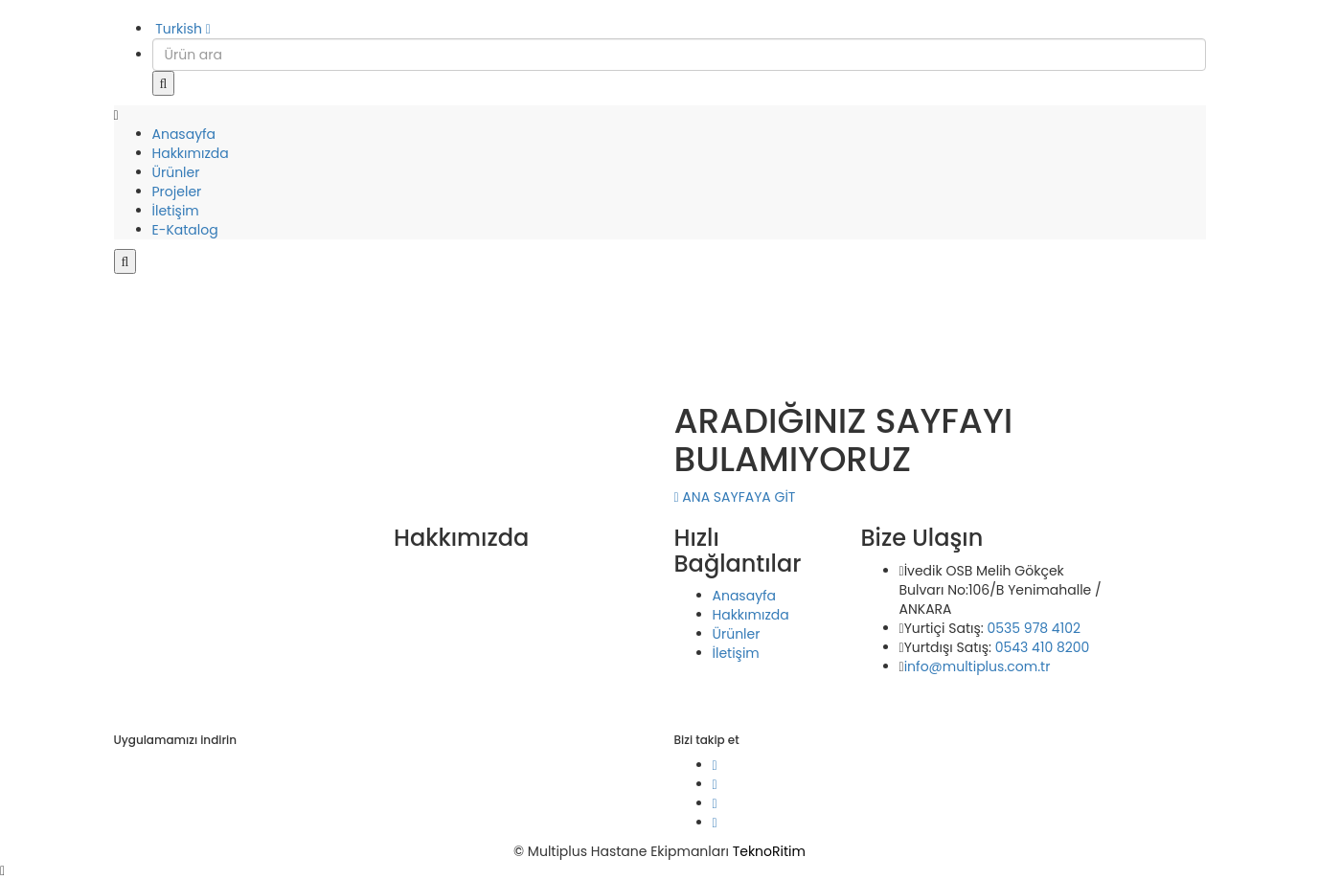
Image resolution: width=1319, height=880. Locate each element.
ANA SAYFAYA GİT (735, 497)
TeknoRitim (769, 851)
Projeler (177, 191)
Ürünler (176, 172)
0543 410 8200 (1042, 647)
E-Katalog (185, 229)
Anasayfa (184, 134)
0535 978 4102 (1033, 628)
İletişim (175, 210)
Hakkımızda (190, 153)
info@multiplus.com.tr (977, 666)
